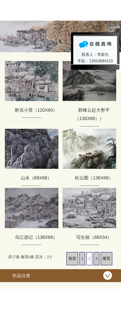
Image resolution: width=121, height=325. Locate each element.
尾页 (106, 258)
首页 (72, 258)
